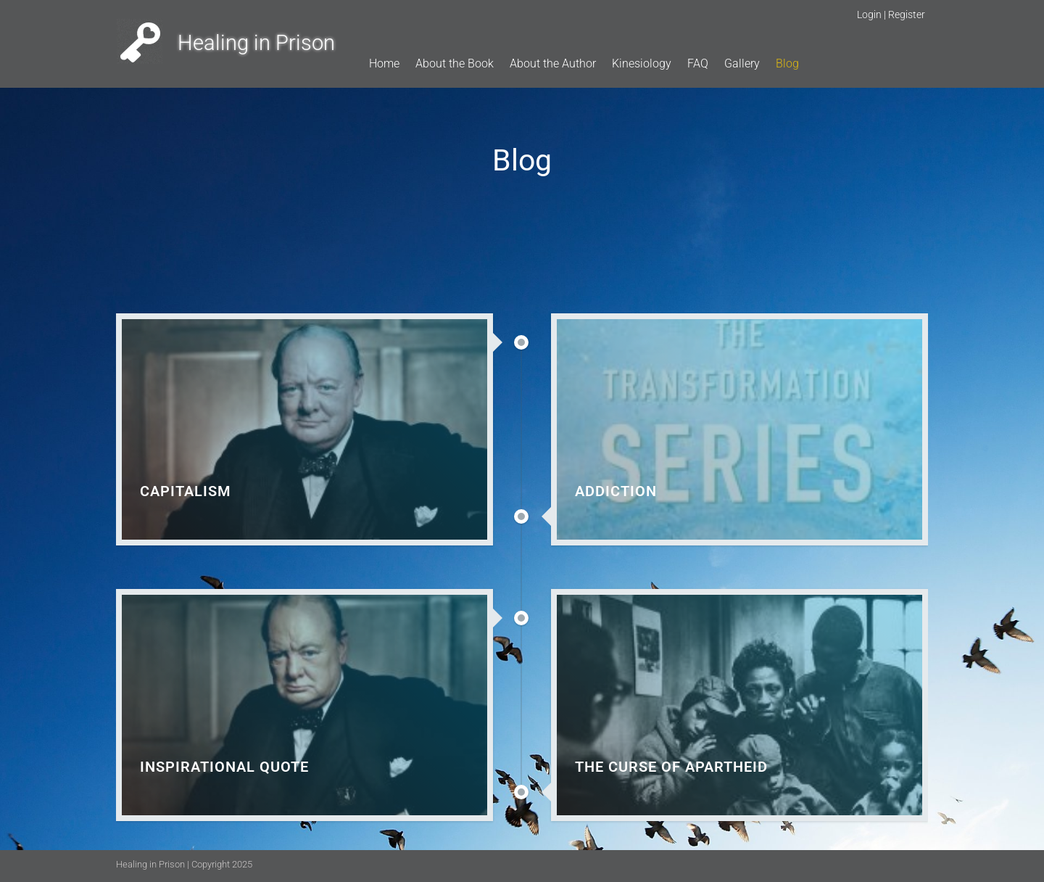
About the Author (553, 63)
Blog (787, 63)
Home (384, 63)
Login (869, 14)
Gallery (742, 63)
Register (906, 14)
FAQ (697, 63)
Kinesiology (641, 63)
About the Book (454, 63)
